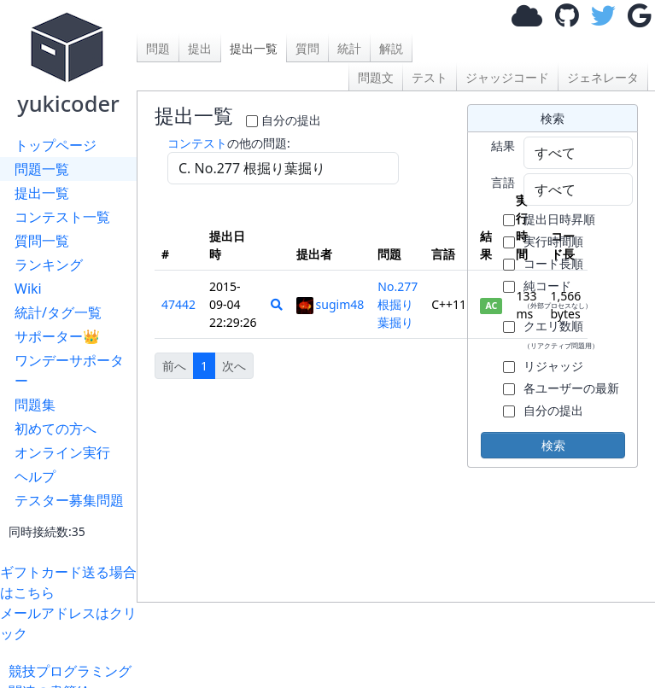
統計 (349, 48)
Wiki (28, 288)
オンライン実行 (62, 452)
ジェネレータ (603, 77)
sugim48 (330, 304)
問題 (158, 48)
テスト (429, 77)
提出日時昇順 (559, 219)
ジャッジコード (507, 77)
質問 (307, 48)
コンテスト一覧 (62, 216)
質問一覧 (42, 240)
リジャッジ (553, 366)
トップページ (55, 145)
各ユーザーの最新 (571, 388)
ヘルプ (35, 476)
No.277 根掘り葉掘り (397, 304)
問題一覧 (42, 169)
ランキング (49, 264)
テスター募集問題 (69, 500)
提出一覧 (42, 193)
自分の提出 (291, 120)
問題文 (376, 77)
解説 (391, 48)
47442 (178, 304)
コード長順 (553, 263)
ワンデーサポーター (69, 370)
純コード (557, 293)
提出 (200, 48)
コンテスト (197, 143)
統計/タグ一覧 (58, 312)
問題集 (35, 404)
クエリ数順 (561, 334)
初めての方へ (55, 428)
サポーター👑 (57, 336)
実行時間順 (553, 241)
